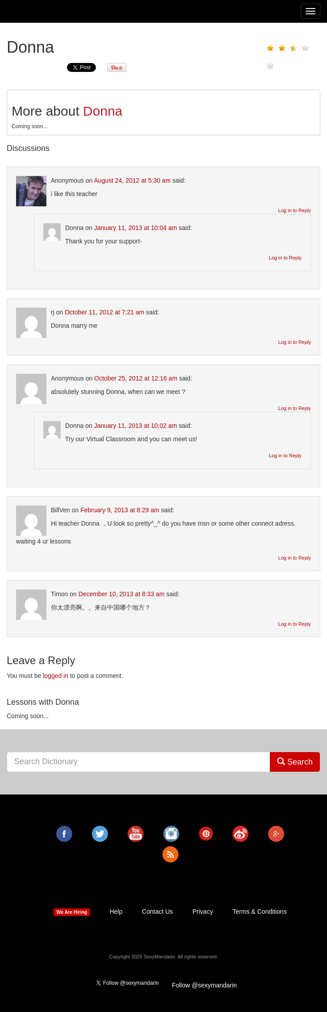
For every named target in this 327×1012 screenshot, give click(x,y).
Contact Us (157, 911)
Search (295, 761)
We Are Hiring (72, 912)
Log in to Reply (294, 210)
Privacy (202, 911)
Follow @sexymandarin (204, 985)
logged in (55, 675)
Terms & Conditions (259, 911)
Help (116, 911)
